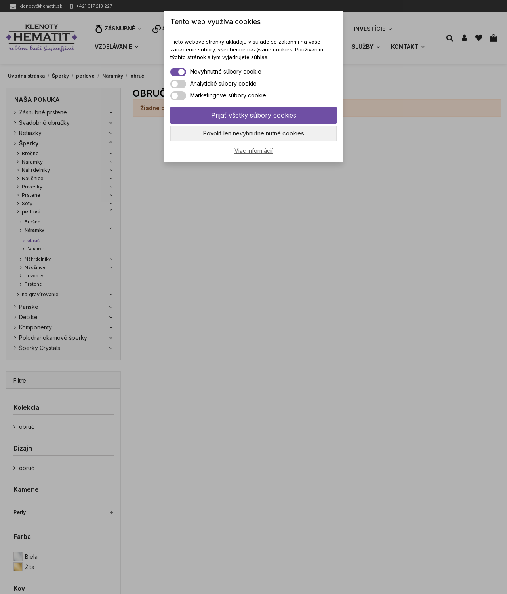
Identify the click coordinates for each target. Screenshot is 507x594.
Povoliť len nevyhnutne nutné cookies (253, 133)
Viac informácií (253, 150)
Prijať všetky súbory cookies (253, 115)
